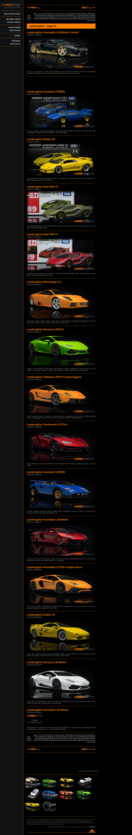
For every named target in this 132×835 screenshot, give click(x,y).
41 (55, 15)
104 (67, 19)
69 (52, 17)
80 (75, 17)
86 (88, 17)
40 (52, 15)
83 (82, 17)
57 (88, 15)
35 (42, 15)
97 (49, 19)
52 (78, 15)
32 (36, 15)
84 (84, 17)
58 (90, 15)
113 (94, 19)
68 (50, 17)
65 (44, 17)
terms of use (15, 44)
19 (69, 14)
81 (78, 17)
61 (36, 17)
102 (62, 19)
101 (59, 19)
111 (88, 19)
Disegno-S (93, 827)
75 (65, 17)
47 (67, 15)
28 (88, 14)
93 (41, 19)
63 (40, 17)
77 (69, 17)
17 (65, 14)
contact (17, 35)
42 (57, 15)
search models (14, 27)
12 (55, 14)
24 (80, 14)
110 (85, 19)
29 (90, 14)
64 (42, 17)
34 (40, 15)
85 (86, 17)
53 (80, 15)
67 (48, 17)
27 (86, 14)
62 (38, 17)
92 (39, 19)
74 (63, 17)
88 (92, 17)
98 (51, 19)
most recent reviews (12, 14)
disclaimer (16, 41)
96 (47, 19)
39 (50, 15)
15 (61, 14)
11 (52, 14)
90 (35, 19)
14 (59, 14)
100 (56, 19)
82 (80, 17)
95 (45, 19)
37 (46, 15)
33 (38, 15)
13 (57, 14)
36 (44, 15)
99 (53, 19)
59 (92, 15)
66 (46, 17)
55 (84, 15)
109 (82, 19)
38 (48, 15)
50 (73, 15)
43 (59, 15)
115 (91, 20)
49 (71, 15)
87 (90, 17)
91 (37, 19)
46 (65, 15)
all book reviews (13, 22)
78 (71, 17)
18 (67, 14)
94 (43, 19)
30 (92, 14)
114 (88, 20)
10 (50, 14)
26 (84, 14)
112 (91, 19)
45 (63, 15)
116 (94, 20)
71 (57, 17)
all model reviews (13, 19)
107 (76, 19)
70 (55, 17)
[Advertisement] (61, 83)
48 (69, 15)
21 (73, 14)
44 (61, 15)
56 (86, 15)
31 (94, 14)
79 (73, 17)
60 (94, 15)
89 (94, 17)
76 (67, 17)
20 (71, 14)
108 (79, 19)
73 (61, 17)
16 (63, 14)
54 (82, 15)
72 (59, 17)
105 (70, 19)
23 (78, 14)
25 (82, 14)
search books (14, 30)
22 (75, 14)
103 (64, 19)
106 (73, 19)
